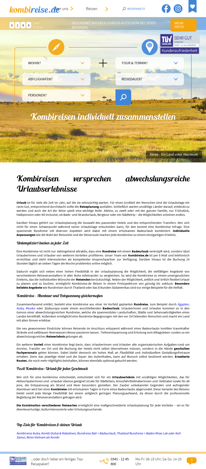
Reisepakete (136, 9)
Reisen (91, 8)
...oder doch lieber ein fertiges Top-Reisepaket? (57, 461)
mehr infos (179, 25)
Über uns (60, 8)
